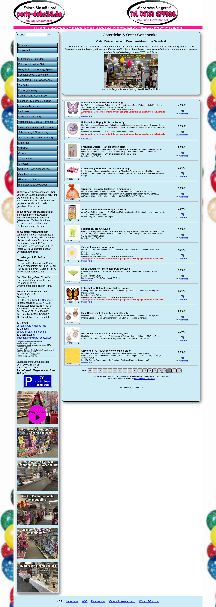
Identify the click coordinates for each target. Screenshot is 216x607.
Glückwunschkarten (29, 179)
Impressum (72, 601)
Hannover (47, 300)
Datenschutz (98, 601)
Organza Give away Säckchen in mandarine (106, 189)
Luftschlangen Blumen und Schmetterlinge (105, 168)
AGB (85, 601)
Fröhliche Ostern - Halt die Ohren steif (103, 147)
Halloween (24, 111)
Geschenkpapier (27, 174)
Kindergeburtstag (28, 90)
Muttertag (23, 142)
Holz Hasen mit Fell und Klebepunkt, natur (105, 313)
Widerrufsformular (149, 601)
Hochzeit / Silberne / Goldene (34, 100)
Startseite (23, 45)
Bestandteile (86, 116)
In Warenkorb (182, 112)
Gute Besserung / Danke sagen (36, 127)
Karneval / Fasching (29, 116)
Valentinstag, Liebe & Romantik (35, 121)
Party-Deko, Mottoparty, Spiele (35, 69)
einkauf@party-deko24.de (31, 331)
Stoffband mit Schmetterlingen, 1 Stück (103, 209)
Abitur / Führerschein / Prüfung (35, 137)
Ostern (22, 153)
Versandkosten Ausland (144, 378)
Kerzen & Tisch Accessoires (34, 169)
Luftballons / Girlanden (31, 59)
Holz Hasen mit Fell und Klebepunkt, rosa (105, 333)
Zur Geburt (24, 85)
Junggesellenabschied (30, 106)
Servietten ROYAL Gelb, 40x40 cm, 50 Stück (106, 351)
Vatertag (23, 148)
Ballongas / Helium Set (31, 64)
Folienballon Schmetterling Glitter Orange (105, 288)
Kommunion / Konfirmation (33, 95)
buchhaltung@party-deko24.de (34, 337)
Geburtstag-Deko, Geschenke (35, 80)
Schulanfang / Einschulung (33, 132)
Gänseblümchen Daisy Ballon (98, 247)
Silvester (23, 163)
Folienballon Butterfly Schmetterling (102, 102)
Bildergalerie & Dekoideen (33, 184)
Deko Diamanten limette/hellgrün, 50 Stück (105, 269)
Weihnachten (25, 158)
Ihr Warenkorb (26, 50)
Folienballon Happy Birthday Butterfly (102, 122)
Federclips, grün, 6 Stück (95, 229)
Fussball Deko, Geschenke (33, 74)
